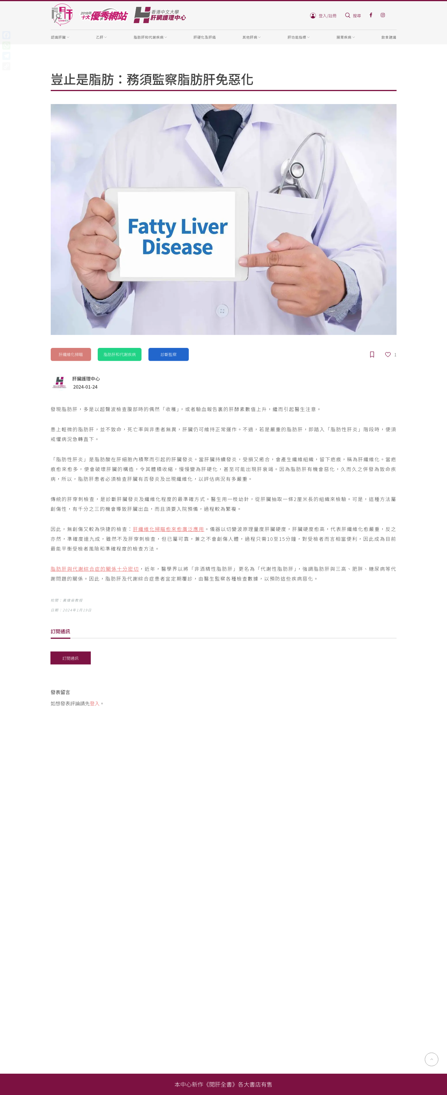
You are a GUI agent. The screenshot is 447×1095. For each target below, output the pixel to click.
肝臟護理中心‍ (86, 379)
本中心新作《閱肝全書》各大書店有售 (224, 1084)
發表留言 (60, 692)
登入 (95, 704)
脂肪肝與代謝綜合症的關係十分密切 (95, 569)
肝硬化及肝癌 (205, 37)
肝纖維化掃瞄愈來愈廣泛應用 (168, 529)
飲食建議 (388, 37)
